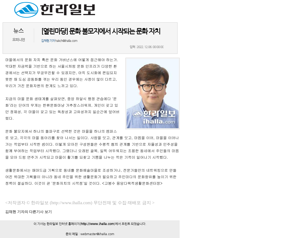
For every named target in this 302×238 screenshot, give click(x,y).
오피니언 (18, 40)
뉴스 (18, 31)
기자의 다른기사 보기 (28, 212)
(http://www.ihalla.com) (71, 202)
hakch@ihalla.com (66, 40)
